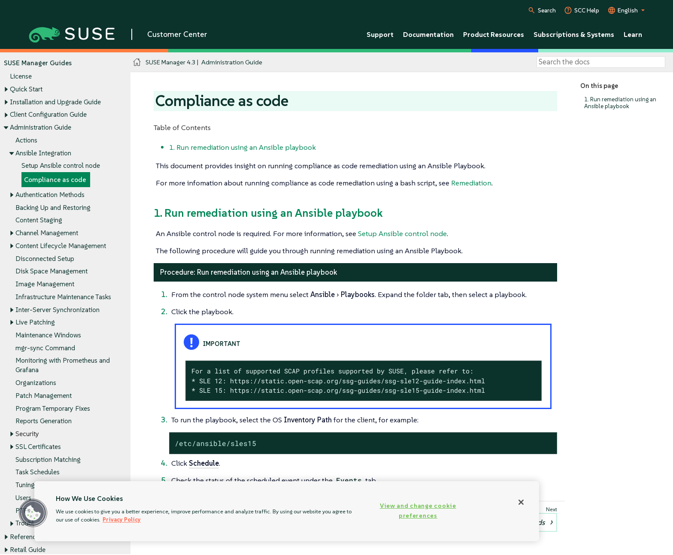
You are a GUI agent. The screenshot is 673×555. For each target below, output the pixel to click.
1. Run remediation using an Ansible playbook (620, 103)
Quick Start (26, 89)
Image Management (44, 284)
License (21, 77)
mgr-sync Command (45, 348)
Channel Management (46, 233)
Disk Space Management (51, 271)
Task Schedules (37, 472)
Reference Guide (34, 537)
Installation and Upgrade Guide (55, 102)
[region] (286, 511)
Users (23, 498)
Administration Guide (40, 127)
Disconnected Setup (44, 259)
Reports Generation (43, 421)
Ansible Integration (43, 153)
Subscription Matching (48, 459)
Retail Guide (27, 550)
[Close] (521, 502)
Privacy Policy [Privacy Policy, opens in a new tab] (122, 519)
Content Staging (38, 220)
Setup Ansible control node (60, 166)
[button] (33, 513)
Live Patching (35, 322)
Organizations (35, 383)
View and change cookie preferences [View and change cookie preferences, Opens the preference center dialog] (418, 510)
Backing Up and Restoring (53, 207)
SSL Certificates (38, 447)
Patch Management (43, 395)
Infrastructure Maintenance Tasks (63, 297)
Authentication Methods (50, 195)
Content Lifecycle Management (60, 246)
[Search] (601, 62)
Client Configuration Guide (48, 115)
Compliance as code (55, 180)
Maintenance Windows (48, 335)
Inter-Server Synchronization (57, 310)
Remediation (471, 183)
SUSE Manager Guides (38, 63)
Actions (26, 140)
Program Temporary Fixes (52, 408)
